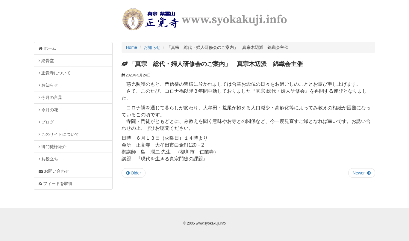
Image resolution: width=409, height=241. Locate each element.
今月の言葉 (50, 97)
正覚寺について (55, 72)
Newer (362, 173)
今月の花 (48, 109)
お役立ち (48, 158)
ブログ (46, 122)
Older (133, 173)
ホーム (47, 48)
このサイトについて (59, 134)
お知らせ (152, 47)
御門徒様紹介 (52, 146)
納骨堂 (46, 60)
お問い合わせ (54, 171)
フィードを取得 (55, 183)
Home (131, 47)
